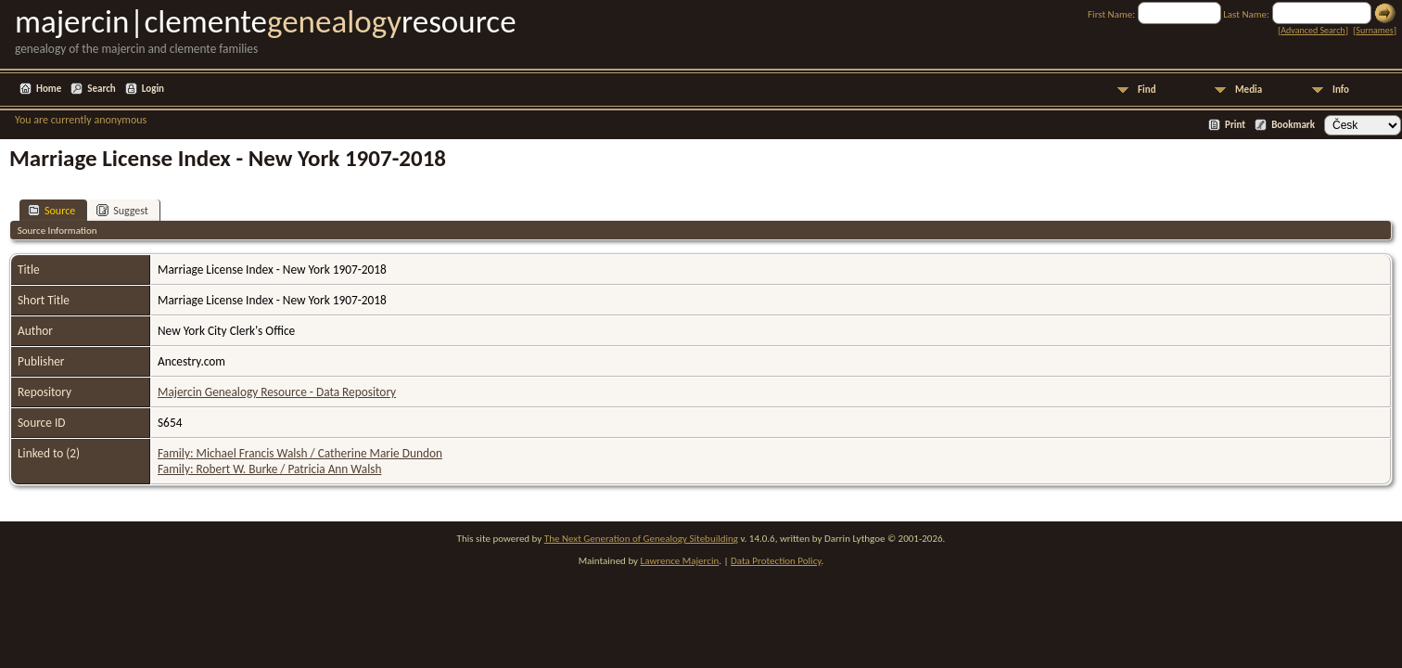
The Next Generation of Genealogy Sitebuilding (641, 539)
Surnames (1374, 30)
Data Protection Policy (776, 561)
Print (1235, 125)
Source (51, 210)
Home (48, 89)
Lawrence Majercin (680, 561)
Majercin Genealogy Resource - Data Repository (277, 392)
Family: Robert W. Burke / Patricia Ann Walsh (269, 469)
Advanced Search (1313, 30)
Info (1340, 90)
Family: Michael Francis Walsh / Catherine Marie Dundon (300, 453)
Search (101, 89)
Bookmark (1293, 125)
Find (1147, 90)
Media (1248, 90)
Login (153, 89)
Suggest (122, 210)
